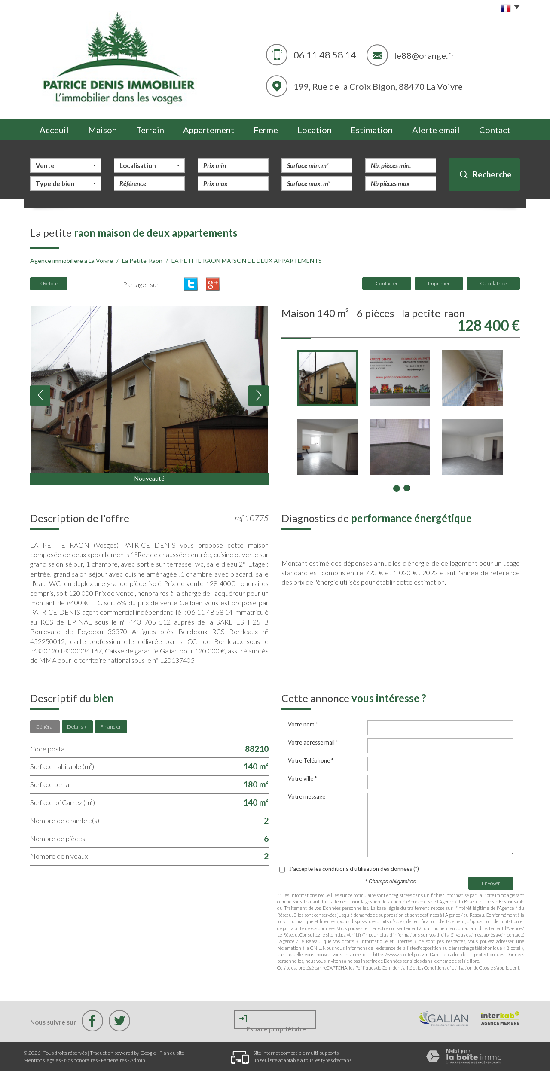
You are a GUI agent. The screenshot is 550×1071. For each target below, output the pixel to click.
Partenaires (114, 1060)
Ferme (266, 130)
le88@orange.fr (424, 55)
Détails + (77, 726)
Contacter (387, 283)
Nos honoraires (81, 1060)
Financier (110, 726)
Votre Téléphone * (310, 760)
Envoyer (491, 883)
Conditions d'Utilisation (448, 967)
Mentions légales (42, 1060)
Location (314, 130)
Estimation (372, 130)
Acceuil (54, 130)
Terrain (150, 130)
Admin (137, 1060)
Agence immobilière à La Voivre (71, 260)
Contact (494, 130)
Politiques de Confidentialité (383, 967)
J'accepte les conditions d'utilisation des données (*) (354, 868)
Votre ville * (302, 778)
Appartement (208, 130)
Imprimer (439, 283)
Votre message (306, 796)
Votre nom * (303, 724)
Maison (102, 130)
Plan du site (171, 1053)
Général (44, 726)
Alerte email (436, 130)
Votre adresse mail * (313, 742)
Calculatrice (493, 283)
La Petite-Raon (142, 260)
